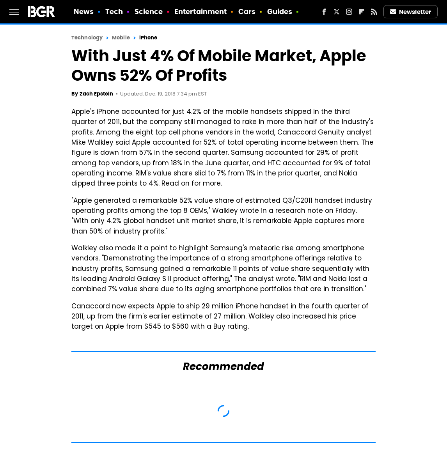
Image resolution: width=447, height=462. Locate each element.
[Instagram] (349, 12)
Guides (280, 11)
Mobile (121, 37)
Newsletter (410, 12)
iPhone (148, 37)
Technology (87, 37)
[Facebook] (324, 12)
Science (149, 11)
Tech (114, 11)
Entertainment (200, 11)
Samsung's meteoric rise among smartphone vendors (217, 253)
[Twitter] (336, 12)
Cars (246, 11)
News (84, 11)
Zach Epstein (96, 93)
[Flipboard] (361, 12)
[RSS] (374, 12)
